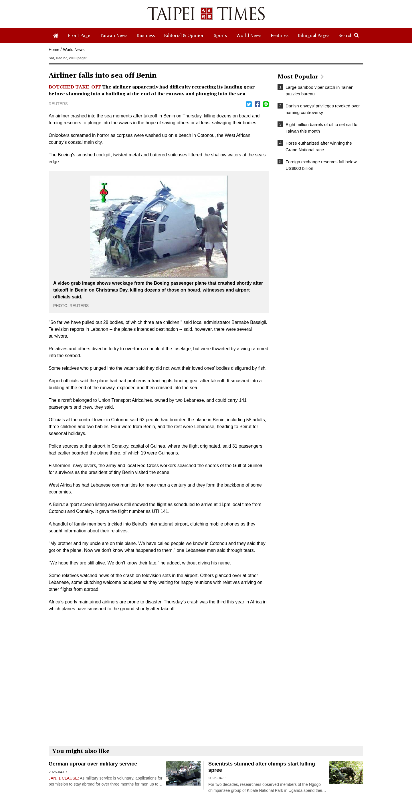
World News (73, 49)
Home (54, 49)
